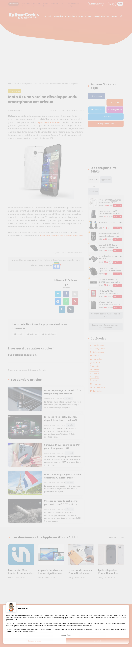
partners (21, 615)
